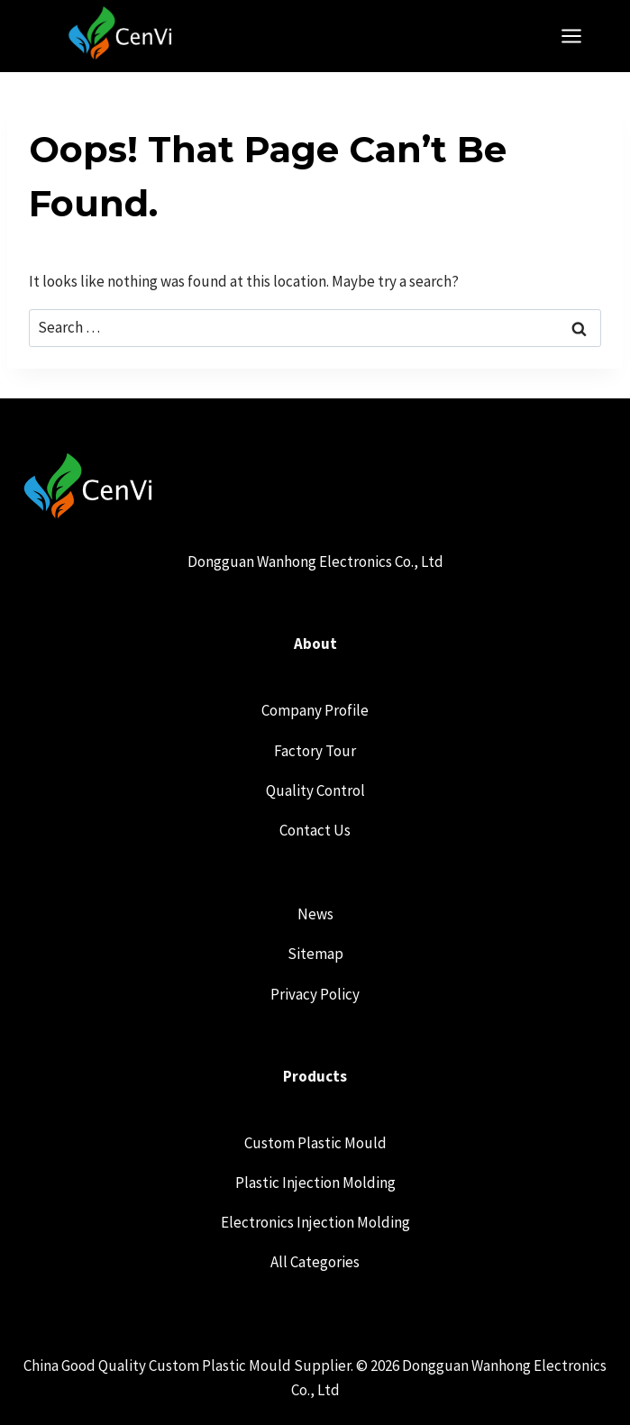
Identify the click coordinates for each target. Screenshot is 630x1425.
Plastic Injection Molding (315, 1182)
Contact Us (315, 830)
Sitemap (315, 954)
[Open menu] (580, 35)
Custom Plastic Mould (315, 1143)
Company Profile (315, 710)
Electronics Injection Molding (315, 1222)
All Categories (315, 1262)
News (315, 914)
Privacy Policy (315, 994)
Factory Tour (315, 751)
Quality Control (315, 790)
